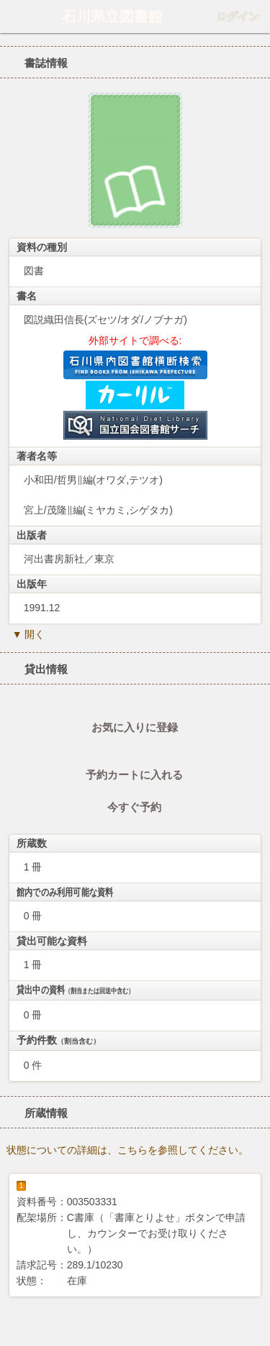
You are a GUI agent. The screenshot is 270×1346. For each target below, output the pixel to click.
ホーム (15, 16)
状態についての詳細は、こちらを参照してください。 (127, 1150)
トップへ (255, 1329)
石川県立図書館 (112, 16)
